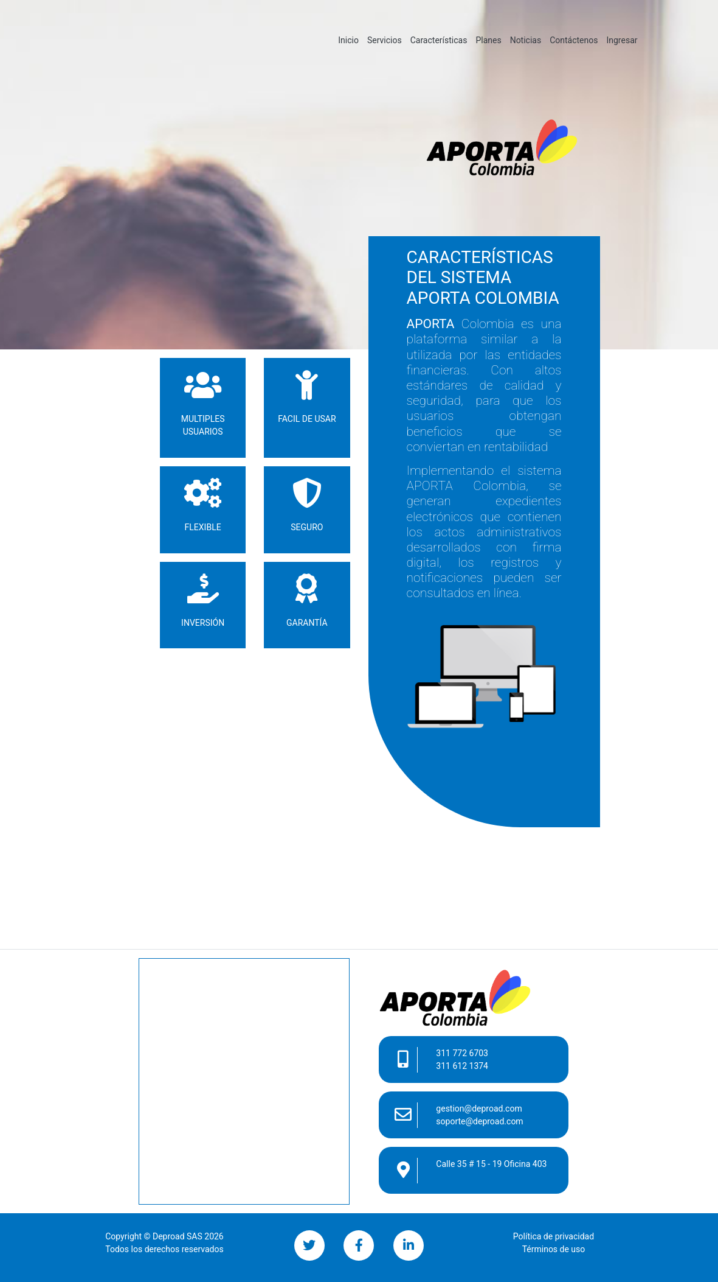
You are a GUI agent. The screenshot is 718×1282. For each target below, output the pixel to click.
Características (439, 40)
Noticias (526, 40)
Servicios (384, 40)
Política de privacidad (553, 1236)
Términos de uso (553, 1249)
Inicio (350, 39)
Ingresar (621, 40)
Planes (488, 40)
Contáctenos (574, 40)
